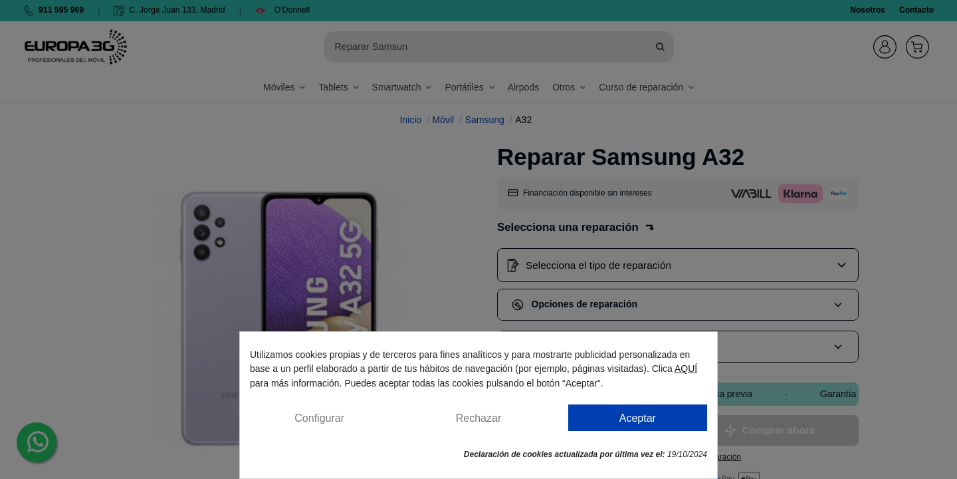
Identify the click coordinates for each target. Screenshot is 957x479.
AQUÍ (686, 368)
